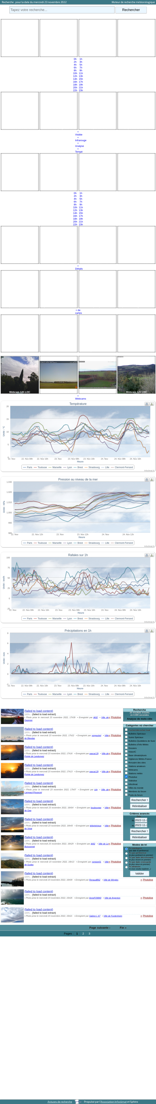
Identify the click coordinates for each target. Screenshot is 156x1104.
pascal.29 (93, 753)
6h (75, 67)
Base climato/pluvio (138, 755)
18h (75, 84)
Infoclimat (133, 784)
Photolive (133, 777)
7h (81, 67)
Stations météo (135, 773)
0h (75, 59)
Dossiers (133, 748)
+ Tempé (78, 150)
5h (81, 64)
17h (81, 81)
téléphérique (95, 826)
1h (81, 59)
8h (75, 70)
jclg (96, 789)
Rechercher (131, 10)
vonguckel (96, 735)
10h (75, 73)
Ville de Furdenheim (113, 916)
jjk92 (95, 717)
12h (75, 76)
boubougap (96, 807)
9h (81, 70)
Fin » (123, 927)
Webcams (133, 770)
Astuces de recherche (60, 1101)
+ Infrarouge (78, 139)
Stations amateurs (137, 766)
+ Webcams (78, 397)
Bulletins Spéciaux (137, 734)
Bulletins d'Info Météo (139, 744)
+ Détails (78, 267)
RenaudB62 (94, 880)
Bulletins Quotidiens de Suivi (142, 741)
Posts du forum (136, 795)
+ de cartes (78, 311)
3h (81, 61)
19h (81, 84)
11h (81, 73)
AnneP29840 (95, 898)
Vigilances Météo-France (140, 759)
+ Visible (78, 133)
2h (75, 61)
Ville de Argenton (112, 898)
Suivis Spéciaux (136, 737)
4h (75, 64)
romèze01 (96, 862)
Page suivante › (99, 927)
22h (75, 90)
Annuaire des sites (137, 762)
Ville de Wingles (110, 880)
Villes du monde (136, 788)
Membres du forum (137, 791)
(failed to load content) (39, 710)
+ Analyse (78, 144)
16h (75, 81)
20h (75, 87)
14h (75, 79)
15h (81, 79)
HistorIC (132, 752)
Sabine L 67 (94, 916)
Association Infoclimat (114, 1101)
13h (81, 76)
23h (81, 90)
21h (81, 87)
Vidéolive (133, 781)
